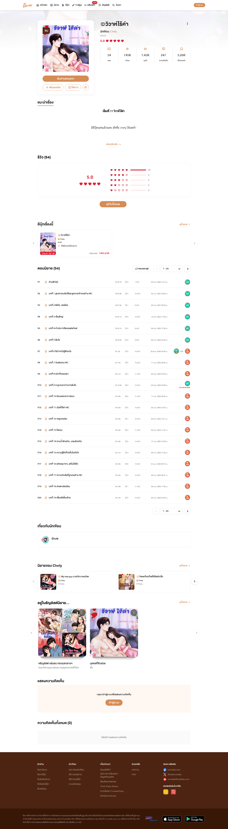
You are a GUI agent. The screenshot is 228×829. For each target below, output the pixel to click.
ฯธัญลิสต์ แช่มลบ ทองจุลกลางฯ (55, 663)
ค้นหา (116, 5)
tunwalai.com (174, 770)
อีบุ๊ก (65, 5)
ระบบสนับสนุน (75, 784)
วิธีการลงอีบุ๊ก (75, 779)
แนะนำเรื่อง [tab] (46, 102)
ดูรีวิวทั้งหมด (113, 204)
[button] (114, 143)
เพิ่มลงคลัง (53, 87)
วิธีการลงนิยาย (75, 774)
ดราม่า (103, 36)
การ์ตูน (77, 5)
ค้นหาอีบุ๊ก (41, 774)
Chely (113, 31)
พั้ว (91, 668)
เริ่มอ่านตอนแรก (65, 78)
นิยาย (54, 5)
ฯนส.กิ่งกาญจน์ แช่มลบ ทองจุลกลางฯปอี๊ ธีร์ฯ (58, 668)
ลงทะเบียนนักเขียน (76, 770)
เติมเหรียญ (42, 789)
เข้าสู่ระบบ (199, 5)
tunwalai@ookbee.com (178, 779)
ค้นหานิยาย (42, 770)
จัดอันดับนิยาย (43, 779)
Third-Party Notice (109, 786)
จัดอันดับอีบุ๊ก (43, 784)
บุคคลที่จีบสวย (98, 663)
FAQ (134, 774)
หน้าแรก (41, 5)
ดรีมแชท (90, 4)
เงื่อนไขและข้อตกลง (108, 782)
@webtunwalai (174, 774)
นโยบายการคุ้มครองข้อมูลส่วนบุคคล (109, 775)
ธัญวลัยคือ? (105, 770)
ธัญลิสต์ (103, 5)
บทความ (135, 770)
